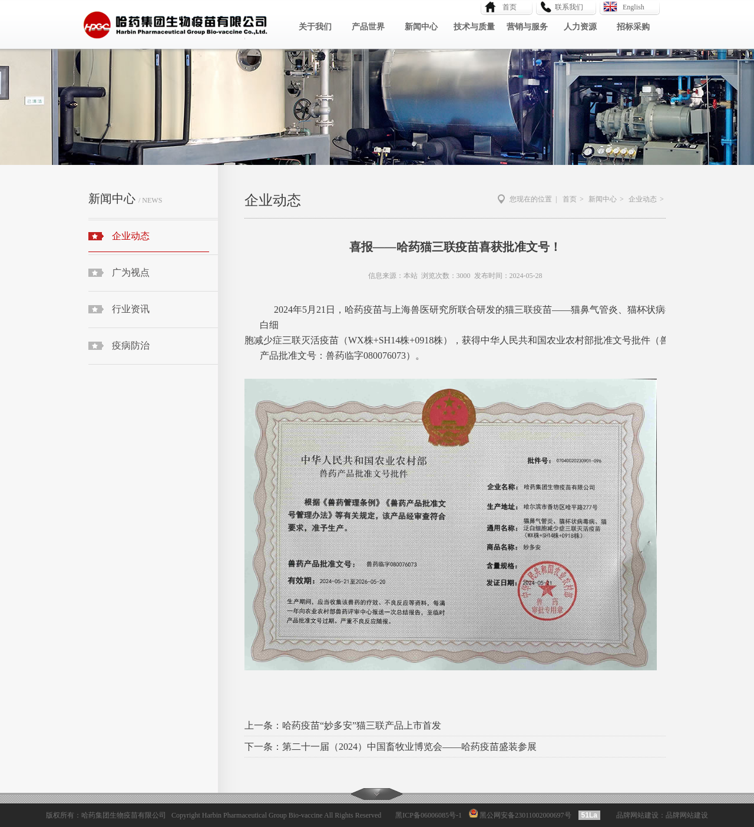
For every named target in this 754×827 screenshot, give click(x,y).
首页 (506, 7)
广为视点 (131, 272)
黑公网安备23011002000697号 (524, 815)
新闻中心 (421, 26)
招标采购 (633, 26)
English (633, 7)
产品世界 (368, 26)
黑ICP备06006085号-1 (428, 815)
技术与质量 (474, 26)
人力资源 (580, 26)
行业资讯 (131, 309)
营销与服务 (527, 26)
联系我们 (569, 7)
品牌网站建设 (637, 815)
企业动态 (148, 241)
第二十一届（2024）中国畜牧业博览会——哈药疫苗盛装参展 (409, 747)
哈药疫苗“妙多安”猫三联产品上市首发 (361, 725)
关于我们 (315, 26)
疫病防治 (131, 345)
